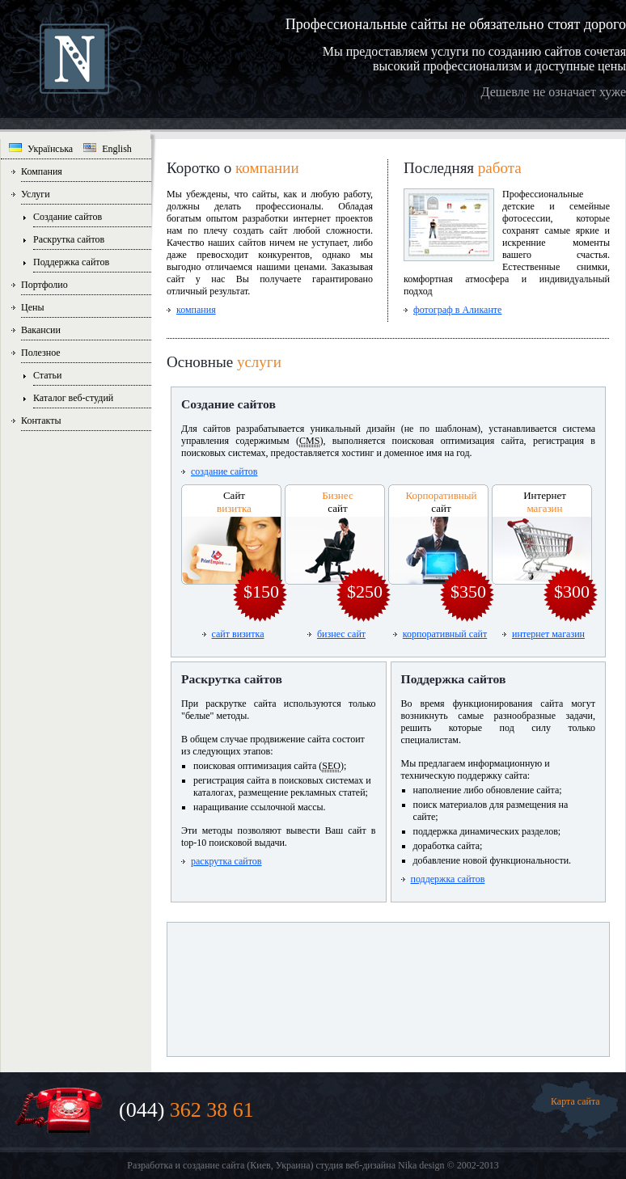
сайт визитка (238, 634)
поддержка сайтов (448, 879)
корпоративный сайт (445, 634)
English (107, 148)
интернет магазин (548, 634)
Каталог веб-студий (73, 398)
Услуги (35, 194)
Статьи (47, 375)
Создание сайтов (67, 216)
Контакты (41, 420)
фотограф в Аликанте (457, 309)
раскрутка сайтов (226, 861)
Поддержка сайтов (71, 262)
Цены (32, 307)
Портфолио (44, 284)
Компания (41, 171)
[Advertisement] (388, 982)
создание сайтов (224, 471)
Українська (41, 148)
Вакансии (41, 330)
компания (196, 309)
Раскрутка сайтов (68, 239)
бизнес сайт (341, 634)
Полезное (41, 352)
